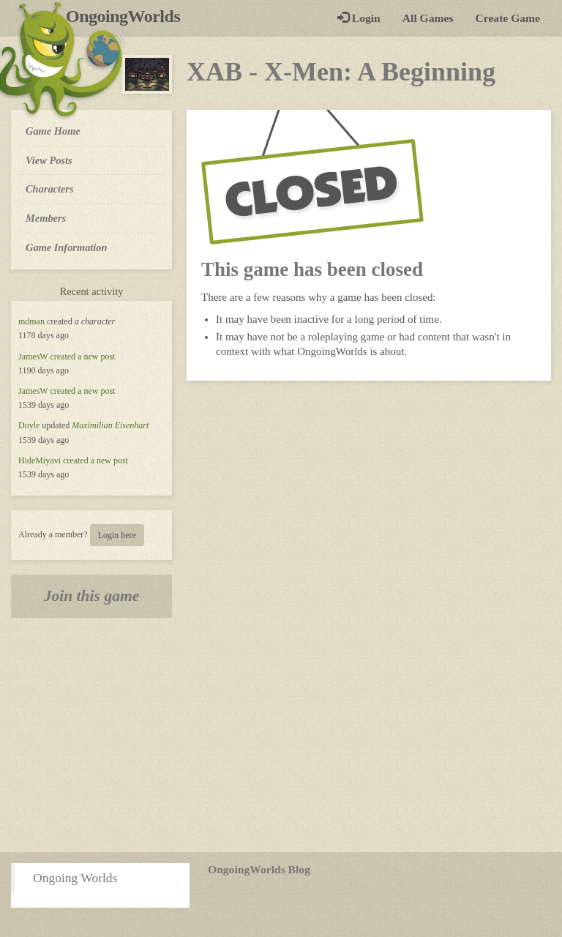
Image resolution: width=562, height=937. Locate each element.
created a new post (82, 356)
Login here (117, 535)
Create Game (508, 18)
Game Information (67, 247)
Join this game (92, 596)
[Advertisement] (281, 734)
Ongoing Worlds (75, 877)
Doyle (29, 425)
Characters (49, 188)
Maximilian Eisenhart (110, 425)
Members (46, 218)
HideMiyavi (39, 460)
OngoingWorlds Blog (259, 869)
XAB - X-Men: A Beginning (341, 71)
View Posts (49, 160)
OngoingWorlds (128, 16)
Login (359, 18)
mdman (31, 321)
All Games (428, 18)
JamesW (33, 356)
